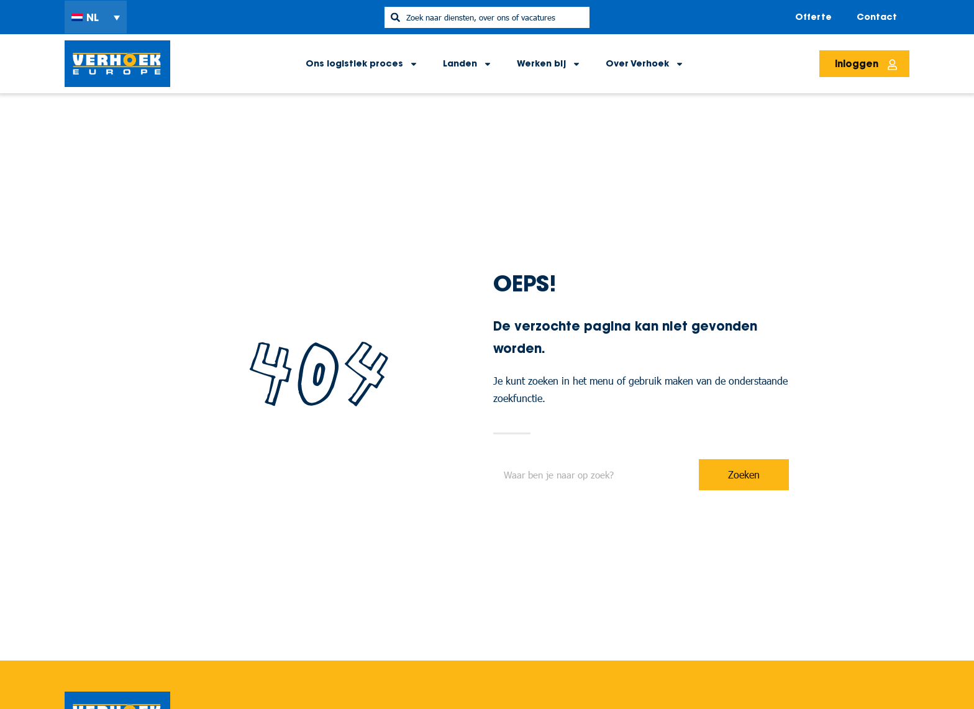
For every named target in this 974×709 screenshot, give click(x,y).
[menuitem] (96, 17)
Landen (467, 64)
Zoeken (744, 474)
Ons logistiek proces (362, 64)
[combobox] (487, 17)
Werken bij (549, 64)
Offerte (813, 16)
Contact (877, 16)
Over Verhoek (645, 64)
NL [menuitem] (92, 17)
